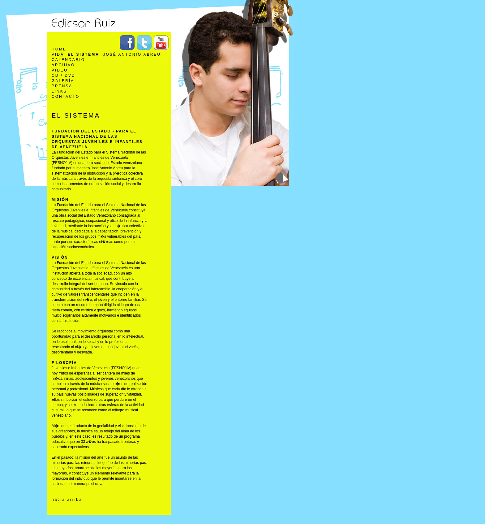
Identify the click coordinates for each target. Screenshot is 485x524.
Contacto (65, 96)
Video (60, 70)
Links (59, 91)
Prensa (62, 86)
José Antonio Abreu (132, 54)
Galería (63, 81)
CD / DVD (63, 75)
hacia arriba (67, 499)
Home (59, 49)
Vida (58, 54)
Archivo (63, 65)
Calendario (68, 60)
